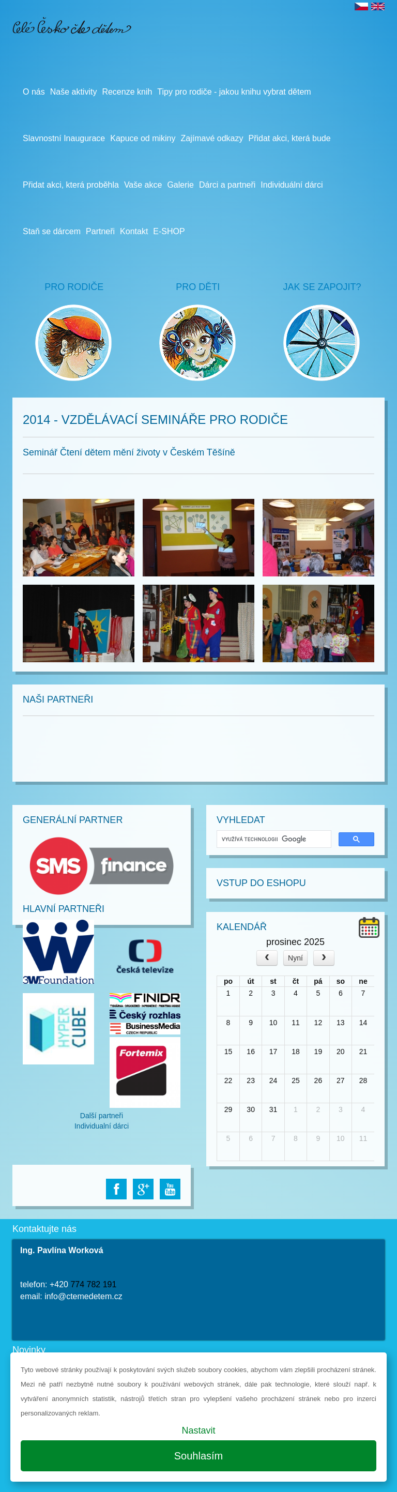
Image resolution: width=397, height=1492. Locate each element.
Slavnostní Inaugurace (64, 138)
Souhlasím (198, 1455)
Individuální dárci (292, 184)
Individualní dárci (101, 1126)
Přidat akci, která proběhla (71, 184)
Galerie (180, 184)
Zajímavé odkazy (212, 138)
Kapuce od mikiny (142, 138)
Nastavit (198, 1430)
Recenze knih (127, 91)
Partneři (100, 231)
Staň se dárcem (52, 231)
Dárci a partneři (227, 184)
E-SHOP (169, 231)
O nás (34, 91)
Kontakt (134, 231)
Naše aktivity (73, 91)
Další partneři (101, 1116)
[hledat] (273, 839)
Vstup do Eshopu (261, 883)
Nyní (295, 958)
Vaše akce (143, 184)
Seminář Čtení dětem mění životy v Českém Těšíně (129, 452)
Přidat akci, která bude (289, 138)
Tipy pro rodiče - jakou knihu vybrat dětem (234, 91)
